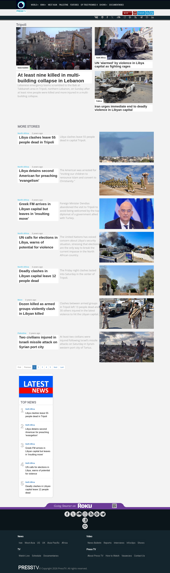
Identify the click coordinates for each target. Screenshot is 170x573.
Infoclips (131, 542)
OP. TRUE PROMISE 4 (89, 5)
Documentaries (50, 555)
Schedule (36, 555)
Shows (141, 542)
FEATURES (74, 5)
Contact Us (139, 555)
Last (62, 367)
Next (55, 367)
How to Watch (112, 555)
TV (19, 549)
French (141, 13)
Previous (27, 367)
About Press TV (95, 555)
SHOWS (103, 5)
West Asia (30, 542)
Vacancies (127, 555)
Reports (108, 542)
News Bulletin (94, 542)
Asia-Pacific (53, 542)
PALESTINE (63, 5)
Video (89, 536)
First (19, 367)
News (20, 536)
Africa (65, 542)
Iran (20, 542)
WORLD (34, 5)
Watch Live (24, 555)
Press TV (91, 549)
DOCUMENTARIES (116, 5)
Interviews (119, 542)
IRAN (43, 5)
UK (43, 542)
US (38, 542)
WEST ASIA (52, 5)
